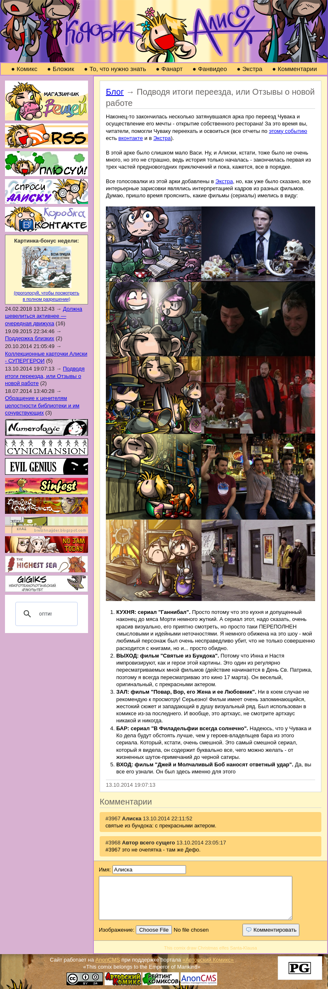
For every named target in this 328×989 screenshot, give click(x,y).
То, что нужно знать (115, 68)
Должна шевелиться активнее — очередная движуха (43, 316)
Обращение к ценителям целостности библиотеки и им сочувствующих (42, 405)
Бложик (60, 68)
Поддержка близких (29, 338)
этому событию (288, 131)
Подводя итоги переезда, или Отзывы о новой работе (45, 376)
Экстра (249, 68)
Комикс (24, 68)
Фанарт (169, 68)
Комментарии (294, 68)
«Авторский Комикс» (208, 960)
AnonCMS (107, 960)
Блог (115, 91)
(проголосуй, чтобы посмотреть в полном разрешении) (46, 293)
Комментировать (270, 930)
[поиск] (45, 614)
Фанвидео (209, 68)
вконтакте (130, 138)
